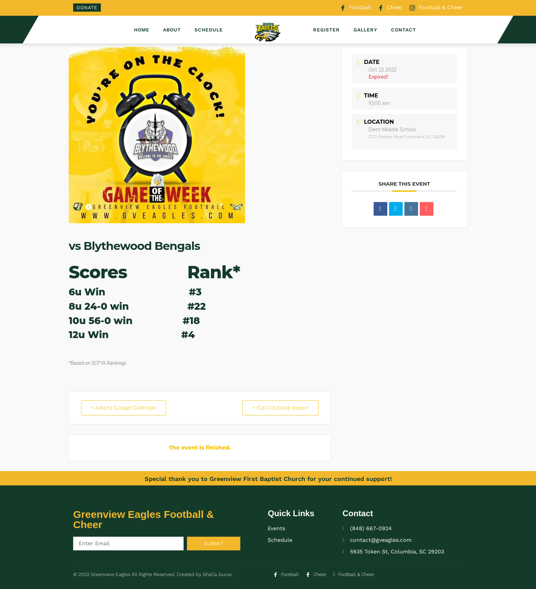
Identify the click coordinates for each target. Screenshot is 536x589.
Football (355, 8)
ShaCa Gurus (217, 574)
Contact (403, 29)
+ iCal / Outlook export (280, 407)
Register (326, 29)
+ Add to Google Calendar (124, 407)
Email (80, 529)
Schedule (209, 29)
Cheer (390, 8)
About (172, 29)
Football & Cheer (436, 8)
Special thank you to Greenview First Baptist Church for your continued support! (268, 478)
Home (141, 29)
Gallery (365, 29)
